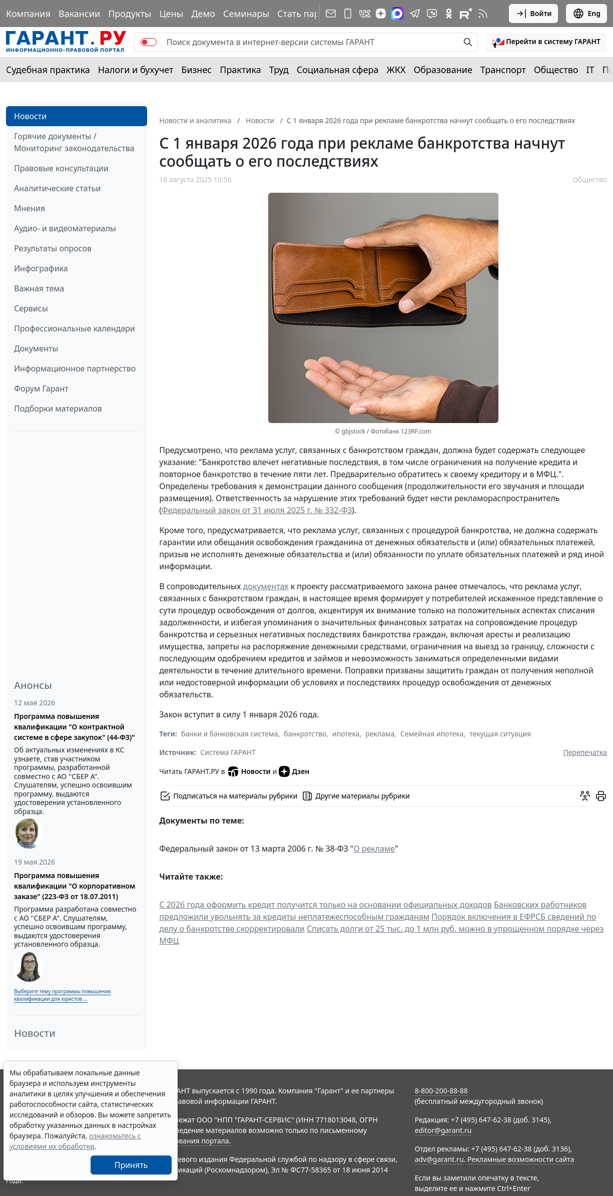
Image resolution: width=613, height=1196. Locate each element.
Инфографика (41, 268)
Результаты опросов (53, 248)
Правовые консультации (61, 168)
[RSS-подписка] (483, 14)
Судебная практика (48, 70)
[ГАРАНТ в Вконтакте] (365, 14)
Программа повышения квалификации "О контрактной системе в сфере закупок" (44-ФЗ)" (74, 726)
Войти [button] (533, 14)
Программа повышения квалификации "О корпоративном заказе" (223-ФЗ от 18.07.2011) (74, 886)
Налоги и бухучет (136, 70)
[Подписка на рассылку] (331, 14)
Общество (556, 70)
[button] (546, 42)
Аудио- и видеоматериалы (65, 228)
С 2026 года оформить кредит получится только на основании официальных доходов (325, 904)
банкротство (305, 733)
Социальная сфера (338, 70)
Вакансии (79, 14)
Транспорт (503, 70)
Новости (30, 116)
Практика (240, 70)
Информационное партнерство (75, 368)
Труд (279, 70)
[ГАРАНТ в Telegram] (415, 14)
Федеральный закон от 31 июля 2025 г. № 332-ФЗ (257, 510)
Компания (28, 14)
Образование (443, 70)
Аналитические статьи (57, 188)
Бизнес (196, 70)
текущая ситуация (500, 733)
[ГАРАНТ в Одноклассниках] (449, 14)
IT (590, 70)
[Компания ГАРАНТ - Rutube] (466, 14)
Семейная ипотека (431, 733)
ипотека (345, 733)
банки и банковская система (229, 733)
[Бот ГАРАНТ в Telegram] (432, 14)
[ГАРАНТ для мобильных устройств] (348, 14)
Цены (171, 14)
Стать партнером (314, 14)
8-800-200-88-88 (441, 1090)
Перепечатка (585, 752)
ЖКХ (396, 70)
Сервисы (31, 308)
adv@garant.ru (439, 1159)
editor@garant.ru (443, 1130)
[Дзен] (381, 14)
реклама (379, 733)
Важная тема (39, 288)
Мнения (29, 208)
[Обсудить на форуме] (585, 796)
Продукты (129, 14)
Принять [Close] (131, 1164)
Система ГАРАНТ (228, 752)
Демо (203, 14)
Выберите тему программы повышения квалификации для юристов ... (62, 995)
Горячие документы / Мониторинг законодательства (74, 142)
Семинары (246, 14)
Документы (36, 348)
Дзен (294, 771)
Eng (586, 14)
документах (266, 586)
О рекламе (374, 848)
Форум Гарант (41, 388)
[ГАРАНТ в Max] (397, 13)
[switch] (149, 42)
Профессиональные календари (74, 328)
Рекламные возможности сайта (520, 1159)
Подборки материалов (58, 408)
